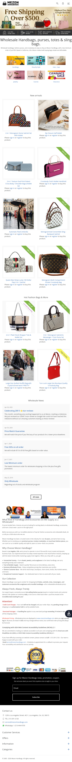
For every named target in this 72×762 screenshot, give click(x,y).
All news (36, 497)
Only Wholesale (11, 481)
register (20, 138)
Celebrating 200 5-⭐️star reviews (19, 411)
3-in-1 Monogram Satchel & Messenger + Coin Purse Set (53, 336)
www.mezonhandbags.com (45, 618)
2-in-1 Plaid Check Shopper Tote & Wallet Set (18, 336)
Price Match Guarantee (15, 431)
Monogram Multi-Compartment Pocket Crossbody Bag (53, 281)
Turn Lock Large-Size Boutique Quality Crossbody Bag (53, 384)
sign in (12, 138)
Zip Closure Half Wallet (53, 133)
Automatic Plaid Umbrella (18, 232)
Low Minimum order (13, 463)
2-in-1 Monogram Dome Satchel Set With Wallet (18, 134)
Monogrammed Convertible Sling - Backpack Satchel (53, 233)
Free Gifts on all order (14, 447)
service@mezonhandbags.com (16, 642)
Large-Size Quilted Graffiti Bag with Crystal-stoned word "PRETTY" (18, 384)
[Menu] (68, 3)
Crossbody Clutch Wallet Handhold (53, 181)
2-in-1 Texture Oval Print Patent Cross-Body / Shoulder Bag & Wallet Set (18, 183)
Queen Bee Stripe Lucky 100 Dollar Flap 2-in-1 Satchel (18, 281)
